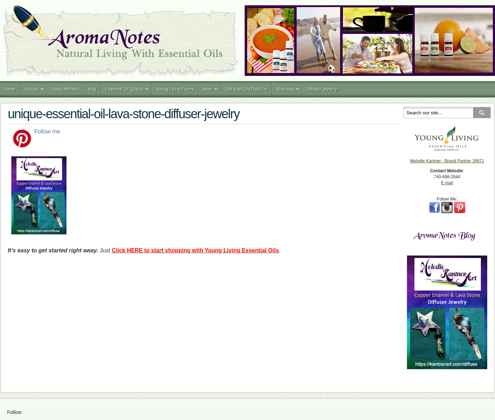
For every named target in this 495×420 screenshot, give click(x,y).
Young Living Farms (175, 89)
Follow (14, 412)
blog (92, 89)
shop (207, 89)
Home (10, 89)
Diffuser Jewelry (322, 89)
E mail (447, 182)
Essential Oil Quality (124, 89)
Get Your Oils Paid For (246, 89)
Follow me (47, 131)
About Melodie (65, 89)
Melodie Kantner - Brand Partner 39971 (447, 160)
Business (285, 89)
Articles (32, 89)
